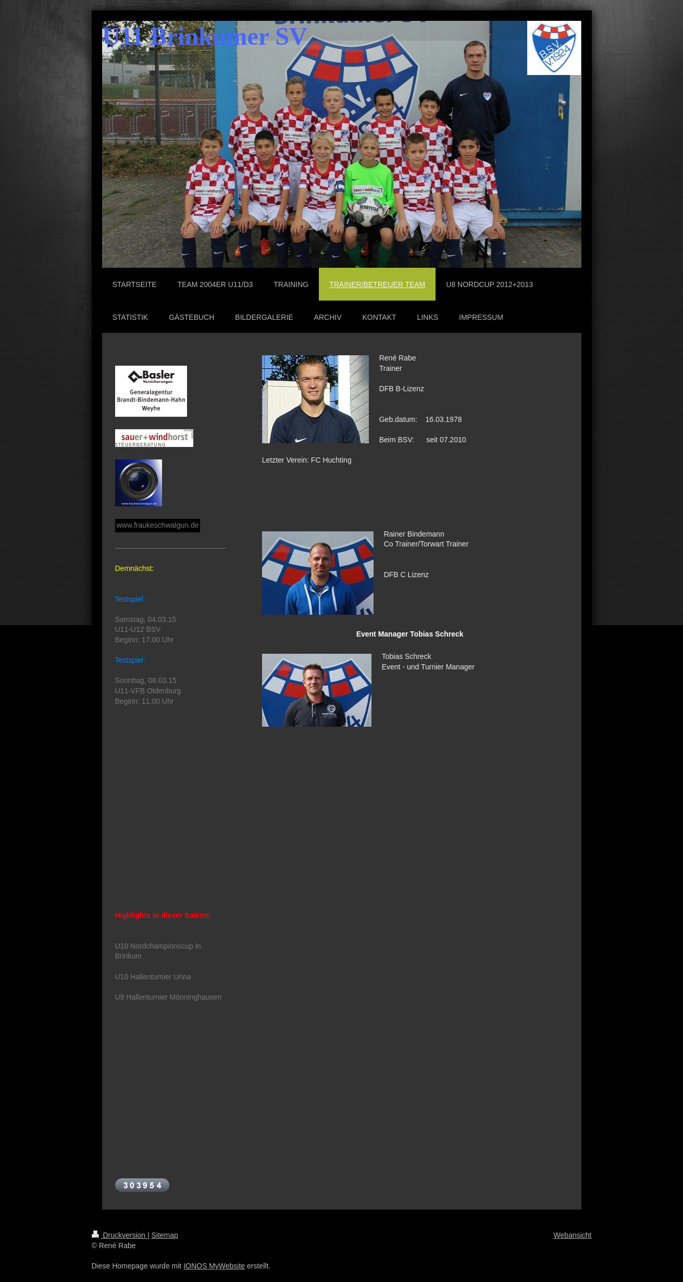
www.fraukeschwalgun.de (158, 525)
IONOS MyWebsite (214, 1266)
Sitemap (165, 1235)
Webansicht (573, 1235)
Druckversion (119, 1235)
